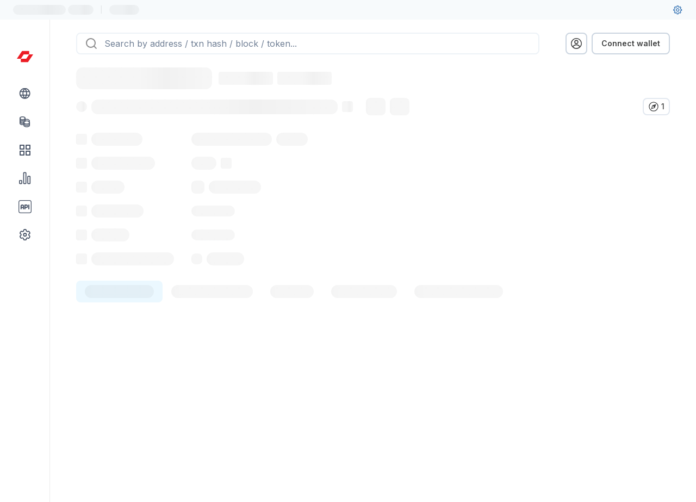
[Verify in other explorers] (656, 106)
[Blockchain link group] (25, 93)
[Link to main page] (25, 56)
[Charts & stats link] (25, 178)
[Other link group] (25, 235)
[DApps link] (25, 150)
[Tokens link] (25, 122)
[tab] (119, 315)
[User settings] (677, 9)
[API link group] (25, 207)
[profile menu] (576, 43)
